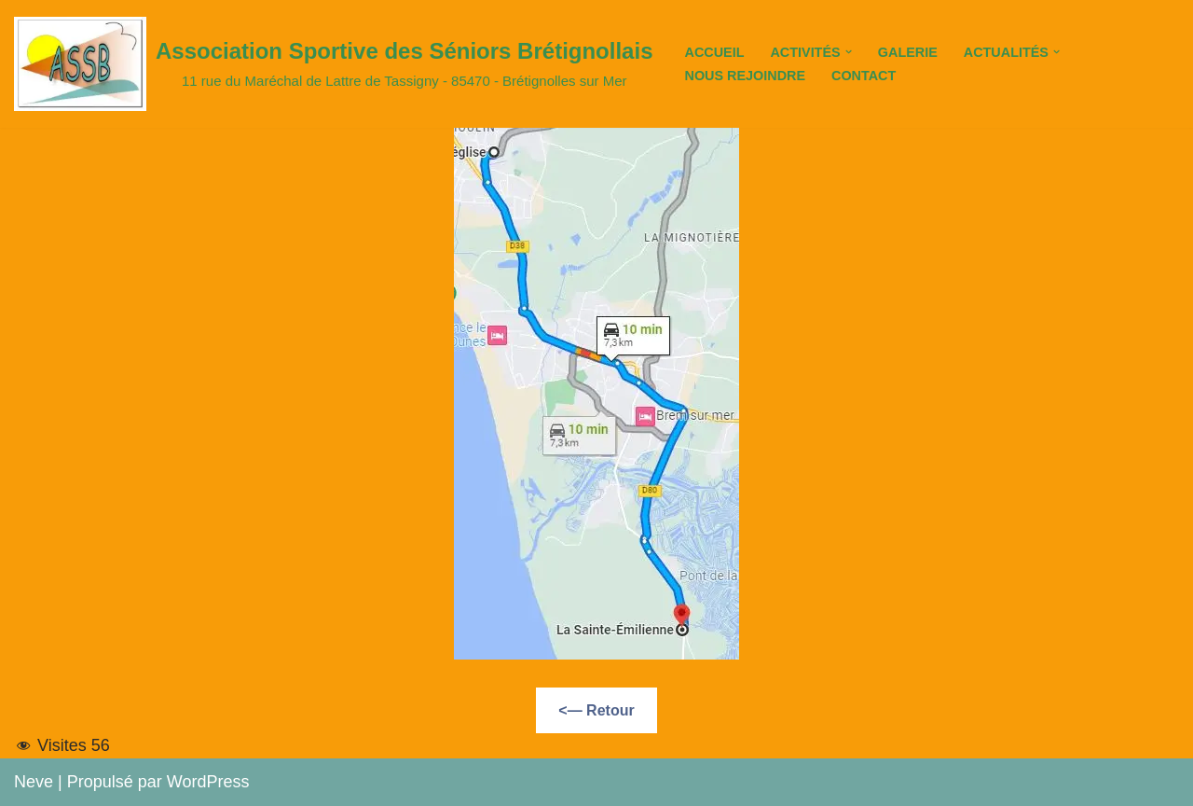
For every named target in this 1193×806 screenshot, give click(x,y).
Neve (33, 781)
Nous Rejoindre (744, 75)
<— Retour (596, 710)
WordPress (208, 781)
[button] (848, 52)
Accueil (714, 52)
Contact (863, 75)
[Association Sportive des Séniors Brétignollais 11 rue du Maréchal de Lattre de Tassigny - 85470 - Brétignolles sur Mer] (333, 64)
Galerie (908, 52)
